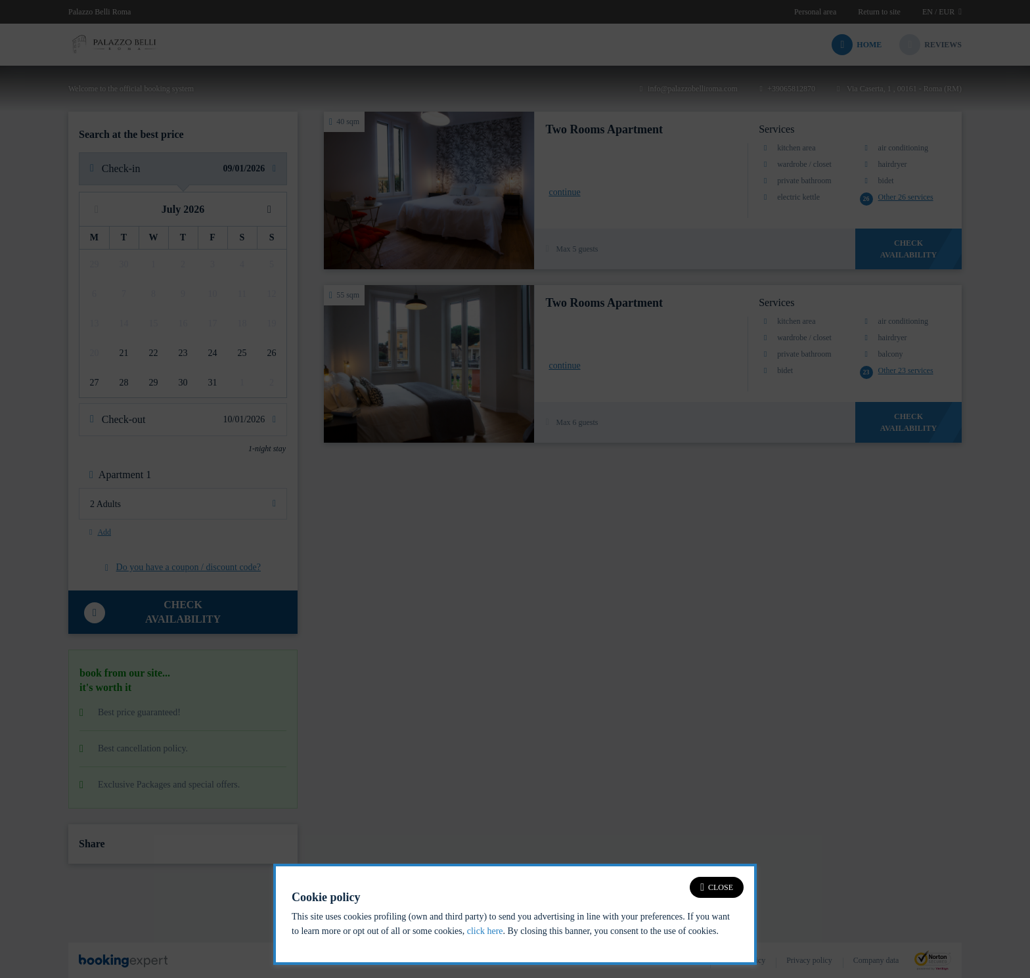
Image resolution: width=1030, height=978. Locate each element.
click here (485, 931)
